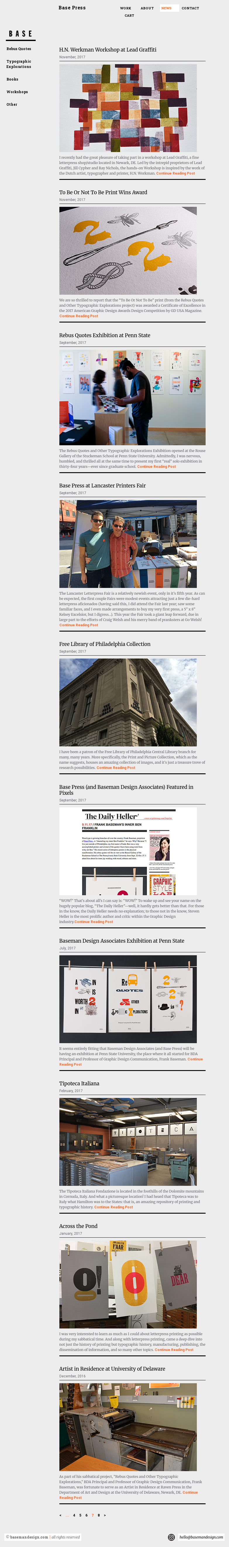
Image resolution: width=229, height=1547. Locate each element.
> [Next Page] (105, 1515)
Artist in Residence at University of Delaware (112, 1369)
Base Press (72, 7)
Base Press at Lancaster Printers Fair (102, 485)
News (166, 8)
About (147, 8)
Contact (190, 8)
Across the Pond (78, 1226)
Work (125, 8)
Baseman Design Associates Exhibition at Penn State (122, 941)
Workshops (17, 91)
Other (11, 104)
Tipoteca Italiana (79, 1083)
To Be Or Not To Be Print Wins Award (103, 192)
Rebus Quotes (18, 48)
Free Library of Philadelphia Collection (105, 644)
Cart (129, 15)
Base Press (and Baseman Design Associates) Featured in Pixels (126, 790)
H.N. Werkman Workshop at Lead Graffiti (108, 50)
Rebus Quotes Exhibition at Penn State (104, 335)
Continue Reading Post (175, 173)
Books (12, 79)
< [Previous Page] (60, 1515)
